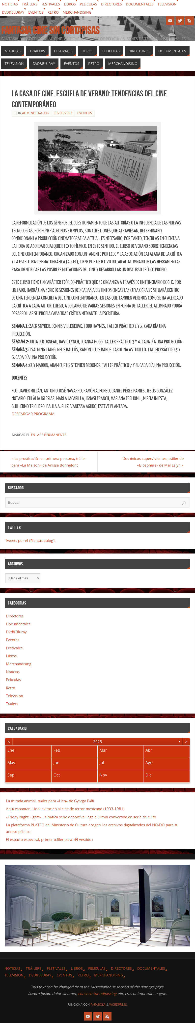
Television (167, 4)
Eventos (36, 12)
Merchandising (77, 12)
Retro (53, 12)
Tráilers (29, 4)
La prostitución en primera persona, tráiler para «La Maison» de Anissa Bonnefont (49, 462)
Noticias (10, 4)
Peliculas (88, 4)
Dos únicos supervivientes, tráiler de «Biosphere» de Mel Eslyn (152, 462)
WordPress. (118, 1004)
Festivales (50, 4)
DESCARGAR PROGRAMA (33, 413)
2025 (97, 741)
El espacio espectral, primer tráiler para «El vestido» (49, 839)
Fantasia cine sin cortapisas (50, 30)
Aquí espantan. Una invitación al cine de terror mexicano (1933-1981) (65, 808)
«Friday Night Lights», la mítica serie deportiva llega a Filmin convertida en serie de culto (81, 816)
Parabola (98, 1004)
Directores (111, 4)
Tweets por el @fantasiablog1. (30, 540)
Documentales (140, 4)
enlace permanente (48, 435)
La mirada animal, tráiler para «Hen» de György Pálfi (50, 800)
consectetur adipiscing (97, 993)
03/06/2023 (63, 113)
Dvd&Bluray (13, 12)
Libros (70, 4)
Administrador (36, 113)
